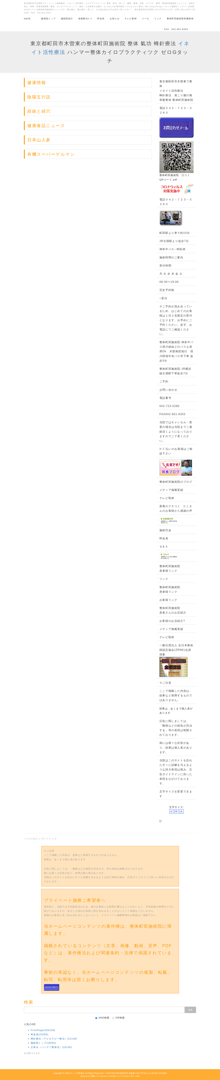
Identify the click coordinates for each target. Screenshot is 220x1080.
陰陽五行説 (39, 97)
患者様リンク (168, 570)
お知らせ (115, 18)
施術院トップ (48, 18)
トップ (53, 838)
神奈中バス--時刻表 (172, 249)
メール (145, 18)
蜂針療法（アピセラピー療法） (54, 1038)
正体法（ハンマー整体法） (51, 1047)
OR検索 (118, 1017)
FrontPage (43, 1030)
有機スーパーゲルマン (51, 154)
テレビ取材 (131, 18)
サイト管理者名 (77, 1073)
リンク (157, 18)
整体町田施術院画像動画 (180, 18)
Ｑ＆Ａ (163, 546)
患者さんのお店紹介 (172, 612)
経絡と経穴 (39, 111)
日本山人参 (39, 139)
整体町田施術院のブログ (175, 481)
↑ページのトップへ (35, 838)
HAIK (27, 18)
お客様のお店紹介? (172, 620)
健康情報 (36, 82)
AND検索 (102, 1017)
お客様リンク (168, 599)
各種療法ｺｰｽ (85, 18)
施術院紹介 (67, 18)
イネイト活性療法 (171, 90)
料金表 (100, 18)
